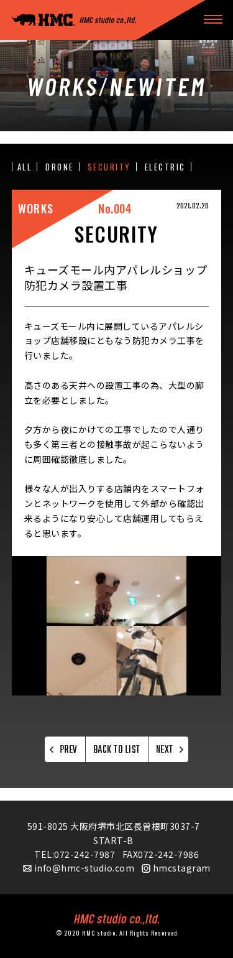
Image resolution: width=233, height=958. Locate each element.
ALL (24, 167)
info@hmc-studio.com (84, 868)
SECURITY (109, 167)
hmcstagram (182, 868)
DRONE (59, 167)
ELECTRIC (165, 167)
